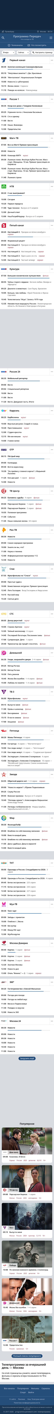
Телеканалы (15, 45)
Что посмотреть (37, 45)
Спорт (23, 1392)
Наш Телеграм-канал (36, 1399)
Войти (31, 1392)
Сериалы (46, 1388)
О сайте (12, 1399)
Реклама (21, 1399)
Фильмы (35, 1388)
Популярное (23, 1388)
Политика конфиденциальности (27, 1403)
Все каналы (9, 1388)
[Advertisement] (27, 338)
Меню (52, 60)
